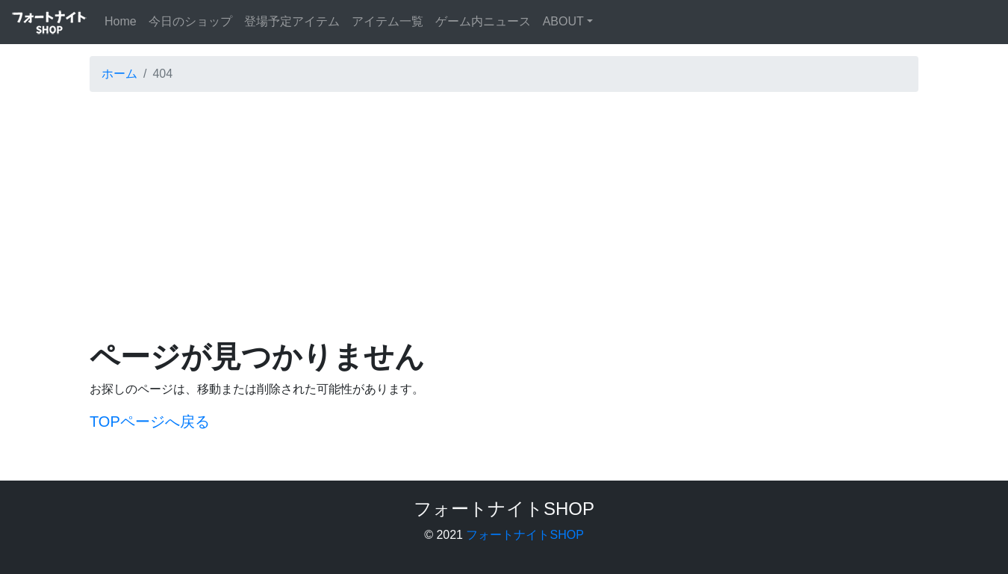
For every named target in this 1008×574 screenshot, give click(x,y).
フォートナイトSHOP (524, 534)
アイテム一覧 (387, 21)
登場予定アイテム (292, 21)
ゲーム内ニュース (483, 21)
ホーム (119, 73)
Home (124, 20)
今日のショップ (190, 21)
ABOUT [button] (563, 21)
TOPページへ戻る (150, 421)
